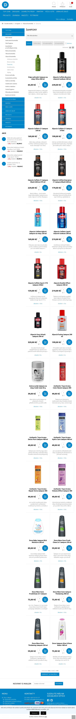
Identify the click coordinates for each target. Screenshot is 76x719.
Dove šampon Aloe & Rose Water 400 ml (62, 644)
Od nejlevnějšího (47, 43)
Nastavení (34, 713)
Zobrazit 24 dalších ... (50, 674)
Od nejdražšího (59, 43)
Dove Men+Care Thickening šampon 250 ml (38, 644)
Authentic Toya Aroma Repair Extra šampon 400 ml (38, 490)
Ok (43, 713)
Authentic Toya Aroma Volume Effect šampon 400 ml (62, 490)
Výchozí (29, 43)
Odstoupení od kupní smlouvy (13, 701)
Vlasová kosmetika (28, 23)
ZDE (46, 716)
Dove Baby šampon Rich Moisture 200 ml (38, 541)
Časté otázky (8, 705)
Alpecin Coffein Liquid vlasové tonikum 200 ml (62, 232)
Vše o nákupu (60, 19)
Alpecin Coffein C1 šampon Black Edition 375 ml (38, 181)
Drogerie (17, 23)
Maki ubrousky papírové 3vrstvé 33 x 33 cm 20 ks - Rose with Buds (15, 140)
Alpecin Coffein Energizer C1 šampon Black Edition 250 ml (62, 181)
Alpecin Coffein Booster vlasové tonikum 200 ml (62, 78)
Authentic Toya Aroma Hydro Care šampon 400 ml (62, 438)
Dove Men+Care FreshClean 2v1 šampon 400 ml (38, 593)
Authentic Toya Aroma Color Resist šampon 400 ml (62, 387)
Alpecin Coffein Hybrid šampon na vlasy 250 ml (38, 232)
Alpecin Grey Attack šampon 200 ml (37, 335)
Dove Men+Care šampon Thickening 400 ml (62, 593)
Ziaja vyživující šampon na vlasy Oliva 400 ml (38, 78)
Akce (4, 133)
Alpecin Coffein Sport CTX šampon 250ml (38, 284)
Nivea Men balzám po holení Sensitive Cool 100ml (15, 148)
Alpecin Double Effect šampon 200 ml (62, 284)
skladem (69, 43)
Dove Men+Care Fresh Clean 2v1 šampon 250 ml (62, 541)
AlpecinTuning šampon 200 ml (62, 335)
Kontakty (70, 19)
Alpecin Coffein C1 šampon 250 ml (38, 129)
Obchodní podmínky (10, 699)
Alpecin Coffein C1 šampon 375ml (62, 129)
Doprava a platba (9, 703)
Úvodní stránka (8, 23)
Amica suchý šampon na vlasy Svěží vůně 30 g (38, 387)
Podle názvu (37, 43)
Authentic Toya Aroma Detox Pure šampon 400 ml (38, 438)
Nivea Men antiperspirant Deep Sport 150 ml (14, 156)
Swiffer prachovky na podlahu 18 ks (13, 163)
